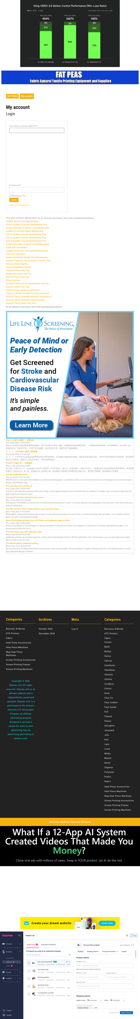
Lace (106, 744)
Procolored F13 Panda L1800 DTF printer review (24, 497)
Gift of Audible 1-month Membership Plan (26, 241)
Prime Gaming (13, 280)
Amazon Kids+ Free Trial (18, 287)
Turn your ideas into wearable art (19, 486)
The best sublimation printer (17, 474)
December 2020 (47, 633)
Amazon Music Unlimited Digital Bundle (25, 300)
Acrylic (108, 642)
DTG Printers (12, 633)
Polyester (109, 772)
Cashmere (109, 665)
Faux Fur (108, 698)
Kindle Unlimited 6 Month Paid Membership (27, 257)
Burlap (107, 651)
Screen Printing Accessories (21, 660)
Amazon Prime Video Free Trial (21, 303)
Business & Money (15, 629)
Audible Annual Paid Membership (22, 221)
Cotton (108, 688)
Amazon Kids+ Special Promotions (23, 290)
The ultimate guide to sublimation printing (22, 543)
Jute (106, 735)
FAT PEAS (12, 96)
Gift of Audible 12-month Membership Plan (26, 224)
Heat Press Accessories (18, 642)
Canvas (108, 660)
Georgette (109, 725)
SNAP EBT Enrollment (16, 247)
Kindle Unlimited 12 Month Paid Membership (27, 244)
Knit (106, 739)
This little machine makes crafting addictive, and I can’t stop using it (32, 509)
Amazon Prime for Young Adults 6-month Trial (28, 260)
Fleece (107, 721)
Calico (107, 656)
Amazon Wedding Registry (18, 267)
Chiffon (108, 679)
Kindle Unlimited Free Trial (18, 273)
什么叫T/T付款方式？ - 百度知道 (19, 463)
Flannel (108, 716)
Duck (107, 693)
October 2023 (46, 629)
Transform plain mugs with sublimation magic (24, 532)
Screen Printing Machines (19, 669)
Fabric (9, 638)
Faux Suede (110, 707)
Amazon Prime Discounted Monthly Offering (27, 283)
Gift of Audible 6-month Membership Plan (26, 237)
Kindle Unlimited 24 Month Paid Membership (27, 228)
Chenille (108, 674)
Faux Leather (111, 702)
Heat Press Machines (17, 647)
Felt (106, 712)
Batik (107, 647)
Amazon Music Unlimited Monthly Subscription (28, 296)
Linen (107, 749)
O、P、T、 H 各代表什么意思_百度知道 (21, 452)
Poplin (107, 777)
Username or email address (27, 125)
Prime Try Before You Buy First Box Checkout (27, 293)
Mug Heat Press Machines (118, 796)
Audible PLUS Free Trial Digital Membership (27, 250)
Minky (107, 753)
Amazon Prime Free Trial (18, 270)
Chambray (109, 670)
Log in (14, 200)
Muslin (107, 758)
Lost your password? (19, 205)
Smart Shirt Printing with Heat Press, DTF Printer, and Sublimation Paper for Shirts (38, 520)
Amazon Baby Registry (17, 264)
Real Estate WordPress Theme (63, 822)
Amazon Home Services (17, 277)
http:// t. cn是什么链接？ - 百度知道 (20, 440)
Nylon (107, 763)
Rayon (107, 781)
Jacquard (109, 730)
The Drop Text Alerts (16, 254)
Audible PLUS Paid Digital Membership (24, 231)
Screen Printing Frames (18, 664)
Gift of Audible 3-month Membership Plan (26, 234)
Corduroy (109, 684)
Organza (108, 767)
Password (19, 184)
